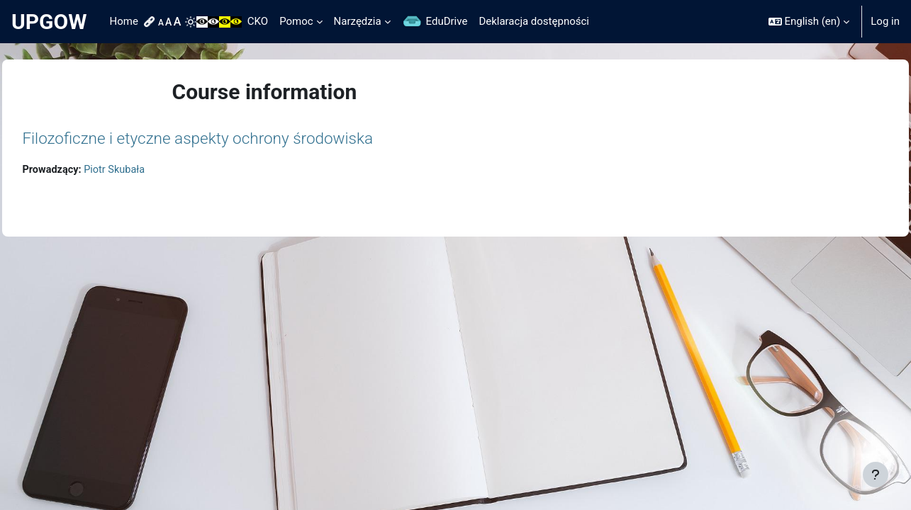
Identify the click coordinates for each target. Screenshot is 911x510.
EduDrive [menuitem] (447, 21)
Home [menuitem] (124, 21)
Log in (885, 21)
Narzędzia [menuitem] (357, 21)
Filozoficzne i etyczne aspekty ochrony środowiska (229, 138)
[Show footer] (875, 474)
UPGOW (49, 21)
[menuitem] (151, 22)
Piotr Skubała (149, 170)
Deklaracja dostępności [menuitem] (534, 21)
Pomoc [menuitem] (296, 21)
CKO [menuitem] (257, 21)
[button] (809, 21)
